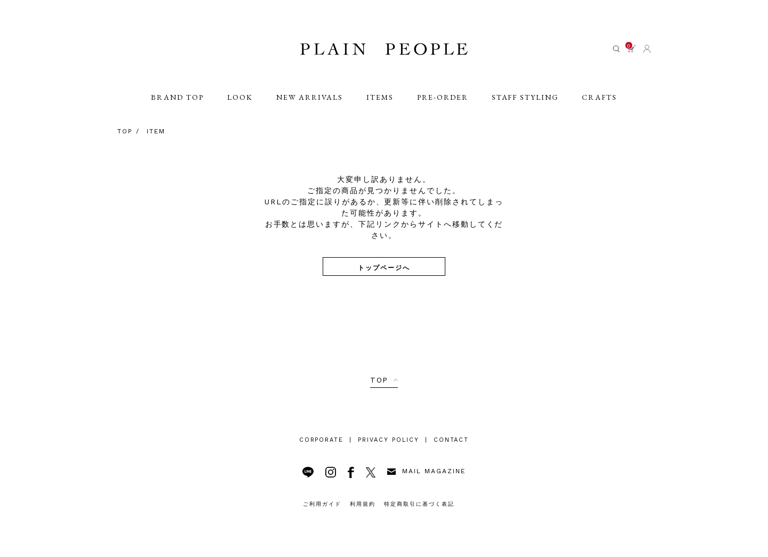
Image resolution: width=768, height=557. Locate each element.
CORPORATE (321, 439)
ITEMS (380, 97)
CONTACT (451, 439)
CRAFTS (599, 97)
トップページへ (384, 267)
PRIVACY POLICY (388, 439)
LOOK (240, 97)
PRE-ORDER (442, 97)
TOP (379, 380)
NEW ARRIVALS (309, 97)
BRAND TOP (177, 97)
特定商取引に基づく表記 (419, 504)
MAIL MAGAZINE (426, 471)
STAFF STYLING (525, 97)
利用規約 (362, 504)
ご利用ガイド (322, 504)
